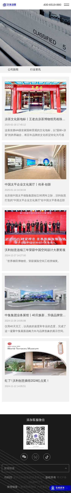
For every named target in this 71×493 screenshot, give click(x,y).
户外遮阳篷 (43, 486)
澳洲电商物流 (28, 486)
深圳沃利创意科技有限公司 (29, 477)
